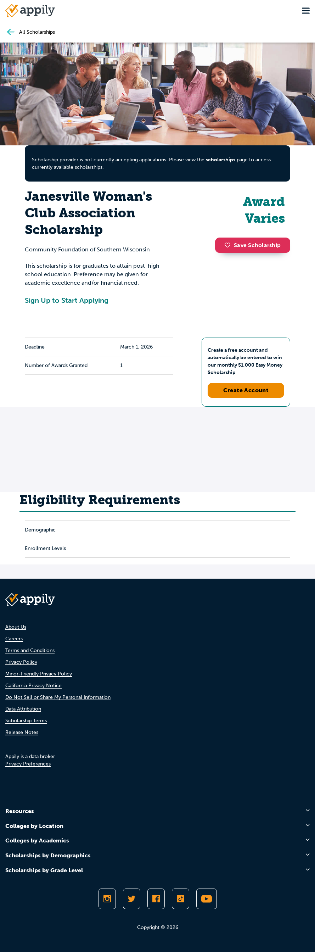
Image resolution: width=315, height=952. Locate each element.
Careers (14, 639)
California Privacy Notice (33, 686)
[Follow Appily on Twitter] (131, 899)
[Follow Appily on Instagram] (107, 899)
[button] (229, 245)
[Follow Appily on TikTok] (180, 899)
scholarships (220, 160)
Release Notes (21, 732)
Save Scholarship (253, 245)
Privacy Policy (21, 662)
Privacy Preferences (28, 764)
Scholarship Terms (26, 721)
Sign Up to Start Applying (66, 300)
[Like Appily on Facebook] (156, 899)
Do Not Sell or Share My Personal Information (58, 697)
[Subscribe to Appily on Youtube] (206, 899)
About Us (15, 627)
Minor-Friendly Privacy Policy (38, 674)
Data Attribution (23, 709)
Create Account (246, 390)
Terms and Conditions (30, 650)
